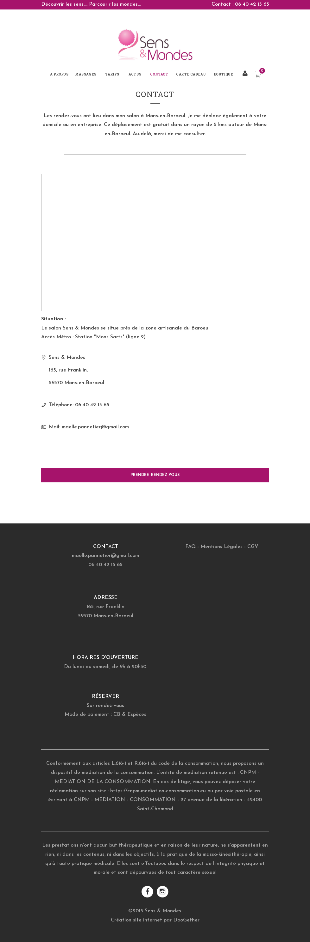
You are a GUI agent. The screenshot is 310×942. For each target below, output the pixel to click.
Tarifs (112, 74)
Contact (159, 74)
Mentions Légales (221, 546)
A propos (59, 74)
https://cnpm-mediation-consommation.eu (158, 791)
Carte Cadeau (191, 74)
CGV (252, 546)
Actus (135, 74)
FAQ (190, 546)
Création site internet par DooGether (155, 920)
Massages (86, 74)
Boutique (223, 74)
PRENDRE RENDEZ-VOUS (155, 475)
